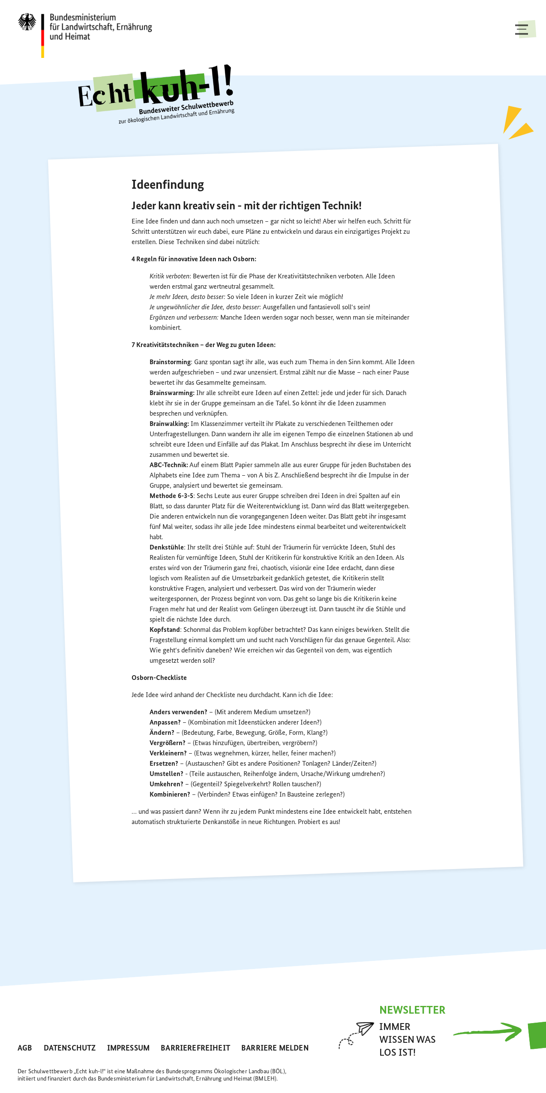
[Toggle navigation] (521, 37)
